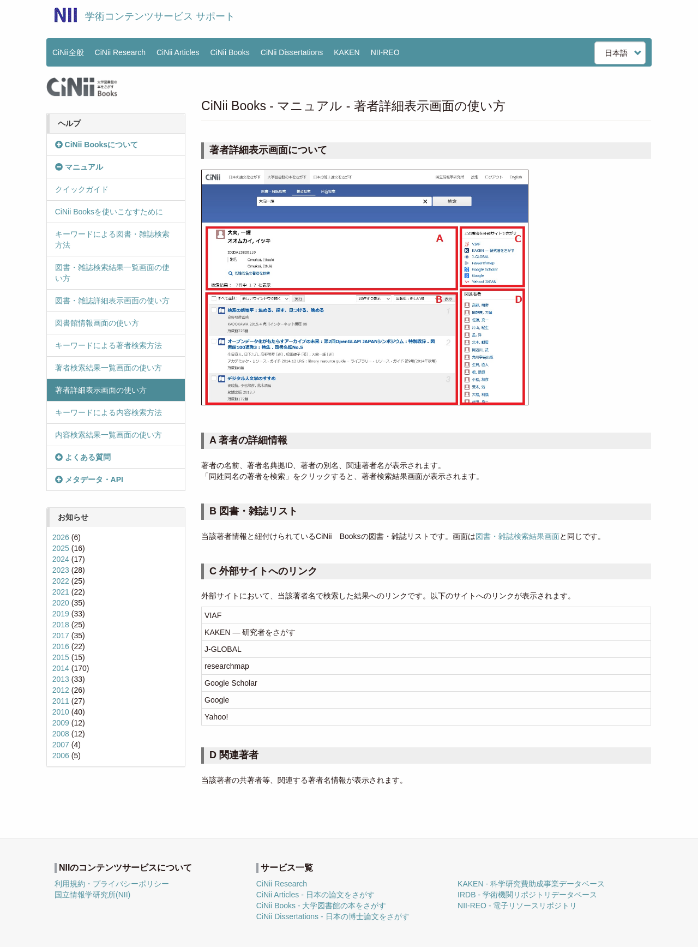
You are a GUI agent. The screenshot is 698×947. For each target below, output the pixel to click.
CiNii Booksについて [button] (96, 144)
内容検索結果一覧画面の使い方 (108, 434)
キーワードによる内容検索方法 (108, 412)
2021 (60, 592)
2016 (60, 646)
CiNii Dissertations (292, 52)
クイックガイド (82, 189)
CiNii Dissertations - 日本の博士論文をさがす (333, 916)
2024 (60, 559)
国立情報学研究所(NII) (92, 894)
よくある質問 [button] (83, 457)
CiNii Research (120, 52)
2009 (60, 722)
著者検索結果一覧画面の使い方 (108, 367)
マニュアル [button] (79, 167)
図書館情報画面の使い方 (97, 323)
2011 (60, 701)
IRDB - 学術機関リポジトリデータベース (527, 894)
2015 (60, 657)
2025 (60, 548)
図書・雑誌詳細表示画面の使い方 (112, 300)
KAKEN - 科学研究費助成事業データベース (531, 883)
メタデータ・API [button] (89, 479)
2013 (60, 679)
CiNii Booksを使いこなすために (109, 211)
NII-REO (385, 52)
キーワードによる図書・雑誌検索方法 (112, 239)
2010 (60, 712)
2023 (60, 570)
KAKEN (346, 52)
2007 (60, 744)
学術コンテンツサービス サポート (160, 16)
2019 (60, 613)
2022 (60, 581)
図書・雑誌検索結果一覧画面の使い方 (112, 273)
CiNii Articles (178, 52)
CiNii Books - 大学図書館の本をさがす (321, 905)
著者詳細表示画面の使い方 (101, 390)
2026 (60, 537)
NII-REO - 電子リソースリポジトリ (517, 905)
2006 (60, 755)
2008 (60, 733)
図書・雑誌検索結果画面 (517, 536)
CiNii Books (230, 52)
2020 (60, 602)
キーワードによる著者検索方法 (108, 345)
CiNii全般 (68, 52)
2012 (60, 690)
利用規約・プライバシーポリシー (112, 883)
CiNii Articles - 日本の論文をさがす (315, 894)
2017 (60, 635)
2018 (60, 624)
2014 (60, 668)
